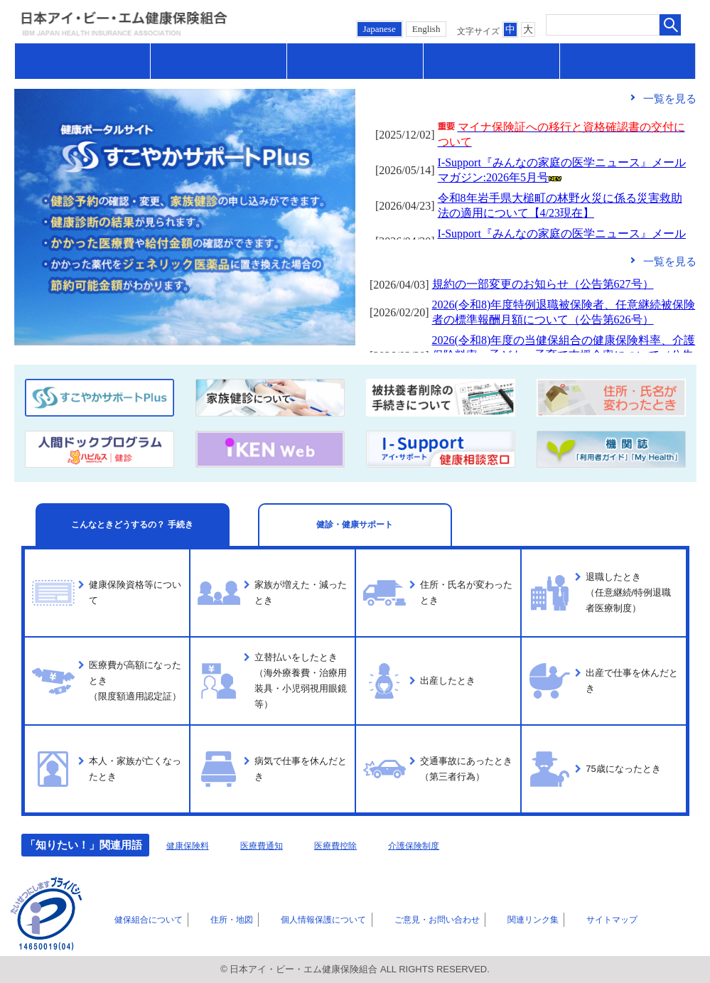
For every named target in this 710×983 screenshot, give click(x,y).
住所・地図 (211, 919)
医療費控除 (362, 845)
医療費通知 (277, 845)
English (426, 28)
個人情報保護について (295, 919)
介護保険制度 (452, 845)
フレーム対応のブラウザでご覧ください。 (533, 176)
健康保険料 (193, 845)
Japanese (379, 28)
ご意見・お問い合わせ (406, 919)
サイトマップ (565, 919)
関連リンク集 (495, 919)
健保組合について (136, 919)
